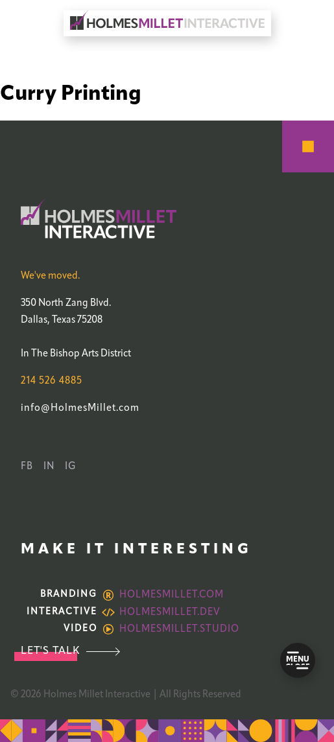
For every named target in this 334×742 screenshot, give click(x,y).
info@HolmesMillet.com (80, 408)
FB (27, 466)
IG (71, 466)
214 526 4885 (51, 381)
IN (48, 466)
